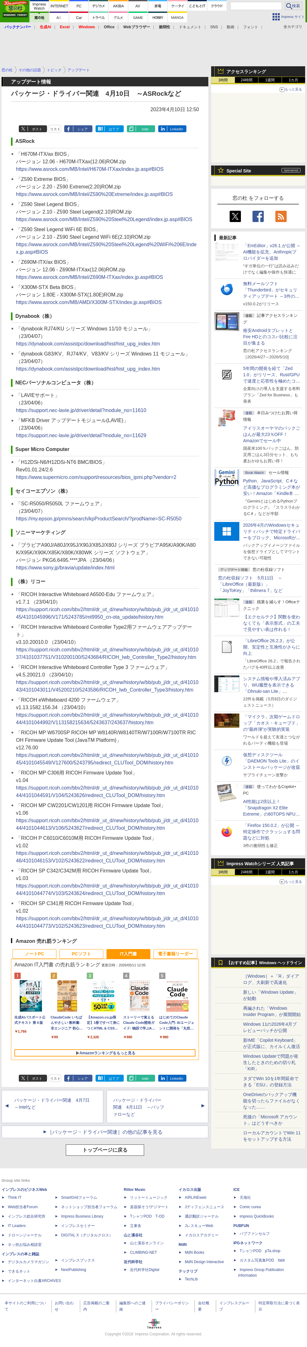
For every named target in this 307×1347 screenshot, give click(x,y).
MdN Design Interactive (204, 1262)
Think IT (14, 1197)
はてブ (114, 129)
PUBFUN (241, 1226)
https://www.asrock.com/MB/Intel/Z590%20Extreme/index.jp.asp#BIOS (94, 194)
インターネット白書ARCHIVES (34, 1281)
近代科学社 (133, 1262)
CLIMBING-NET (143, 1252)
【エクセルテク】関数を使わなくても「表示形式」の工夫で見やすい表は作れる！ (271, 623)
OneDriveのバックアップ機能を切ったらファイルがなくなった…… (271, 1101)
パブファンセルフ (255, 1233)
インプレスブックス (78, 1260)
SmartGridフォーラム (79, 1197)
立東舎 (135, 1226)
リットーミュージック (149, 1197)
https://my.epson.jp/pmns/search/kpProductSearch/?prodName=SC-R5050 (98, 518)
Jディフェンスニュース (204, 1207)
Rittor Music (134, 1189)
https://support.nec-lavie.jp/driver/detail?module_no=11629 (81, 435)
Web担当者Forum (23, 1207)
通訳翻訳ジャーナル (202, 1216)
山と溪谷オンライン (147, 1243)
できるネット (19, 1271)
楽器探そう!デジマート (149, 1207)
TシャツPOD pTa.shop (260, 1251)
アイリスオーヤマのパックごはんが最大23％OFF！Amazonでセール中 (271, 434)
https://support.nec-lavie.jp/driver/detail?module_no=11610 (81, 410)
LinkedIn (176, 129)
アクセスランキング (246, 71)
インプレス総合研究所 (26, 1216)
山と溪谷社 (133, 1235)
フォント (250, 27)
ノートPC (34, 953)
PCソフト (81, 953)
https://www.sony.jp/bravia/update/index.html (65, 567)
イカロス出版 (190, 1189)
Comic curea (250, 1207)
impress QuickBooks (257, 1216)
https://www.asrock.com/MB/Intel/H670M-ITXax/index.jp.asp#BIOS (90, 169)
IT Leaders (17, 1226)
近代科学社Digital (144, 1270)
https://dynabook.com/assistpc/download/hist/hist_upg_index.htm (88, 343)
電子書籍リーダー (175, 953)
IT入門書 (128, 953)
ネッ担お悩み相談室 (25, 1244)
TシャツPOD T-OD (147, 1216)
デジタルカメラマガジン (28, 1262)
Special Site (238, 170)
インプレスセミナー (78, 1226)
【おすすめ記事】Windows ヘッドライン (264, 963)
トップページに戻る (104, 1150)
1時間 (223, 80)
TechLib (191, 1279)
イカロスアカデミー (202, 1235)
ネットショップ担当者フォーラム (89, 1207)
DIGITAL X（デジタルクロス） (87, 1235)
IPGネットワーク (248, 1243)
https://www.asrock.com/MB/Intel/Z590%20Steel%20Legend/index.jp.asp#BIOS (104, 219)
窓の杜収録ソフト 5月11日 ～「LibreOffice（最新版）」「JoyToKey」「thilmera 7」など (250, 584)
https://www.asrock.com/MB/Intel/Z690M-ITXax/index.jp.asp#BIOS (89, 277)
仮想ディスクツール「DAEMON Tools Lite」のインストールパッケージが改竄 (271, 761)
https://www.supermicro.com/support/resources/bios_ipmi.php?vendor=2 (96, 477)
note (145, 129)
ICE (236, 1189)
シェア (82, 129)
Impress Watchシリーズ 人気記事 (260, 863)
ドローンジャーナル (25, 1235)
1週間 (270, 80)
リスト (55, 129)
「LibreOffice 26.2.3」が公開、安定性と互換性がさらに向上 (271, 647)
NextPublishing (73, 1270)
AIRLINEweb (195, 1197)
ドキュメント (190, 27)
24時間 (246, 80)
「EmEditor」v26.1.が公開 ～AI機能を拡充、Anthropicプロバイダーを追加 (272, 252)
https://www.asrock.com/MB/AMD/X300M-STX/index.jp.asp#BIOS (89, 302)
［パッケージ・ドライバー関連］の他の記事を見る (105, 1132)
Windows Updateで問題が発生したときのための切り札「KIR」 (270, 1062)
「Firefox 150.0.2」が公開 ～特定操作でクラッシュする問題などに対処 (271, 831)
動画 (230, 27)
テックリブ (188, 1271)
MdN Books (194, 1252)
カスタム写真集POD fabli (262, 1260)
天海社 (245, 1197)
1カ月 (294, 80)
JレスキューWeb (199, 1226)
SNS (214, 27)
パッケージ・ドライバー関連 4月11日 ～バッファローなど (138, 1107)
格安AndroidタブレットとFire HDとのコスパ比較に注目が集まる (270, 336)
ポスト (37, 129)
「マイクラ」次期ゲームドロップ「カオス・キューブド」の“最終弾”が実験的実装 (271, 723)
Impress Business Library (82, 1216)
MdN (183, 1244)
